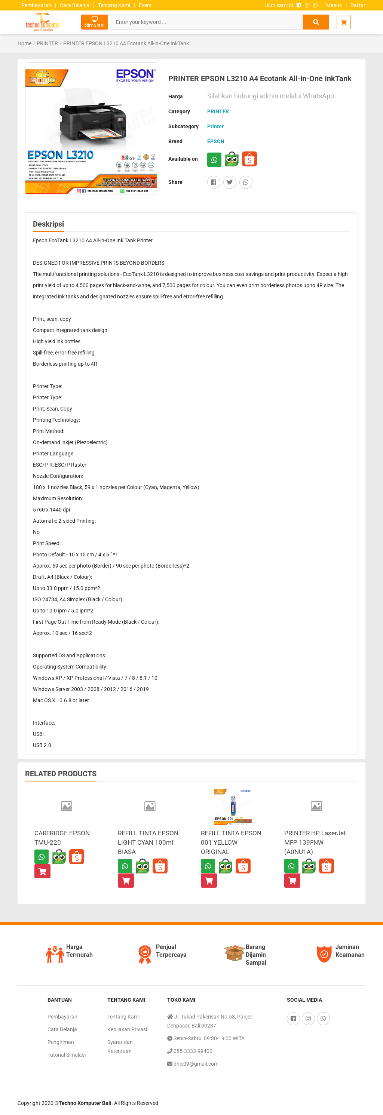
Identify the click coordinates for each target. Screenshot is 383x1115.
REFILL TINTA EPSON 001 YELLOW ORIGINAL (231, 842)
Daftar (357, 5)
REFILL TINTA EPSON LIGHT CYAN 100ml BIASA (148, 842)
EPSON (215, 141)
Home (24, 43)
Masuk (334, 5)
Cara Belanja (74, 5)
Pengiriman (61, 1042)
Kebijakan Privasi (127, 1029)
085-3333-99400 (189, 1051)
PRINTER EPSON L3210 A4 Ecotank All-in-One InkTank (126, 43)
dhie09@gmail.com (192, 1063)
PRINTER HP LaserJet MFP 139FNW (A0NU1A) (315, 842)
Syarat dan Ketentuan (120, 1046)
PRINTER (47, 43)
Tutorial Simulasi (67, 1055)
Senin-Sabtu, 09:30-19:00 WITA (206, 1038)
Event (145, 5)
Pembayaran (36, 5)
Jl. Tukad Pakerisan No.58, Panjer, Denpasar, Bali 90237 (210, 1020)
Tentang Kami (114, 5)
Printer (215, 126)
